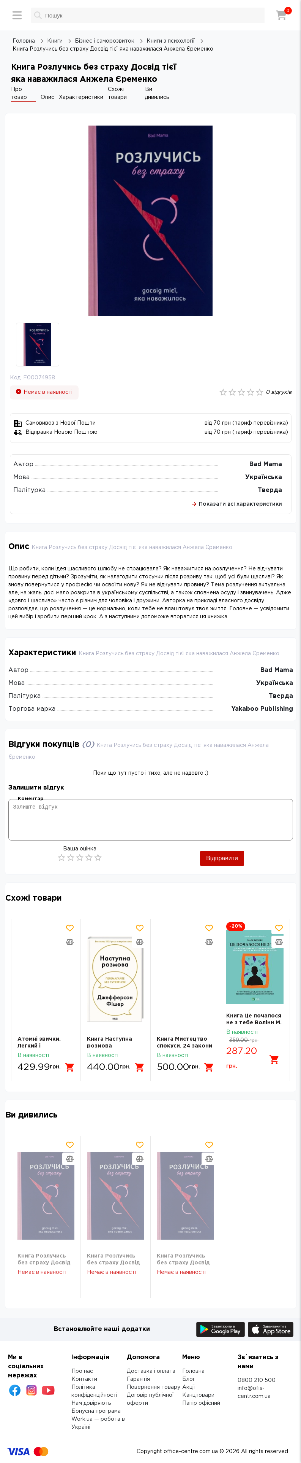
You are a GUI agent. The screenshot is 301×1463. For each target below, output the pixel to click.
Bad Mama (265, 464)
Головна (193, 1371)
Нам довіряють (91, 1403)
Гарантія (138, 1379)
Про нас (82, 1371)
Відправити (222, 858)
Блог (188, 1379)
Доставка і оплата (151, 1371)
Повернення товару (153, 1387)
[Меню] (17, 15)
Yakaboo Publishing (262, 709)
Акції (188, 1387)
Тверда (270, 490)
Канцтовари (198, 1395)
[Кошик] (281, 15)
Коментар (30, 799)
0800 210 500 (257, 1380)
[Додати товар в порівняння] (69, 942)
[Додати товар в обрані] (69, 928)
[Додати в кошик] (69, 1067)
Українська (263, 477)
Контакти (84, 1379)
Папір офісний (201, 1403)
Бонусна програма (96, 1411)
